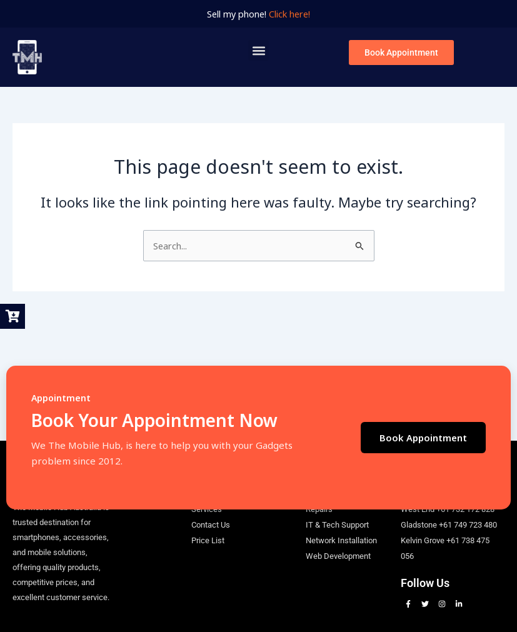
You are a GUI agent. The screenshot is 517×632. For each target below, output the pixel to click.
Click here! (289, 14)
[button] (258, 50)
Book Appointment (423, 437)
